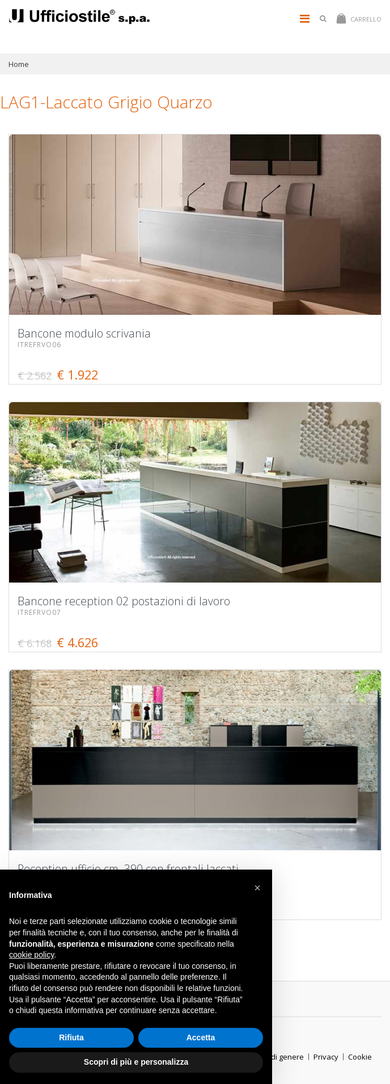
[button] (257, 888)
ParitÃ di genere (275, 1057)
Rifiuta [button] (71, 1037)
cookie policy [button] (31, 954)
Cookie (360, 1057)
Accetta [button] (200, 1037)
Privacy (325, 1057)
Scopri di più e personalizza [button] (136, 1061)
